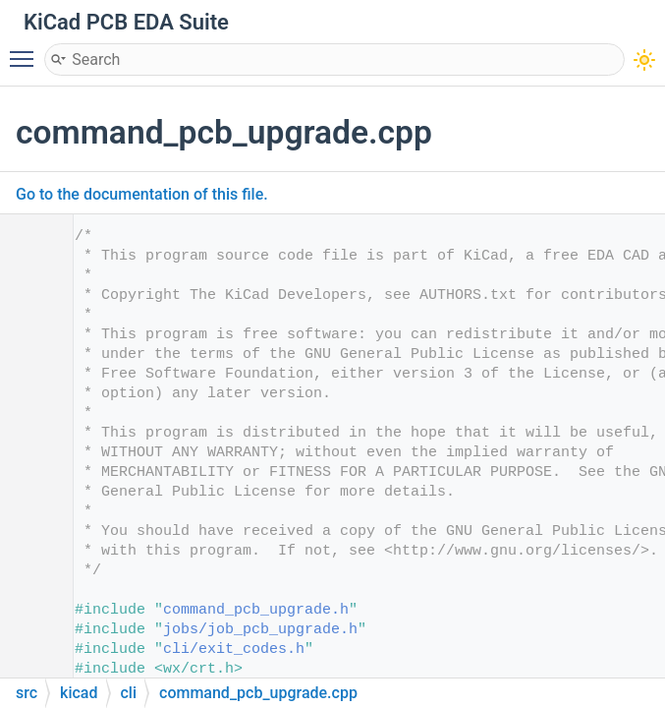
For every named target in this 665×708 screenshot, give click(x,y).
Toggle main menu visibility (26, 50)
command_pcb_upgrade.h (256, 610)
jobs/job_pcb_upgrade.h (260, 629)
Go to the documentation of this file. (142, 194)
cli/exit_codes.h (234, 649)
